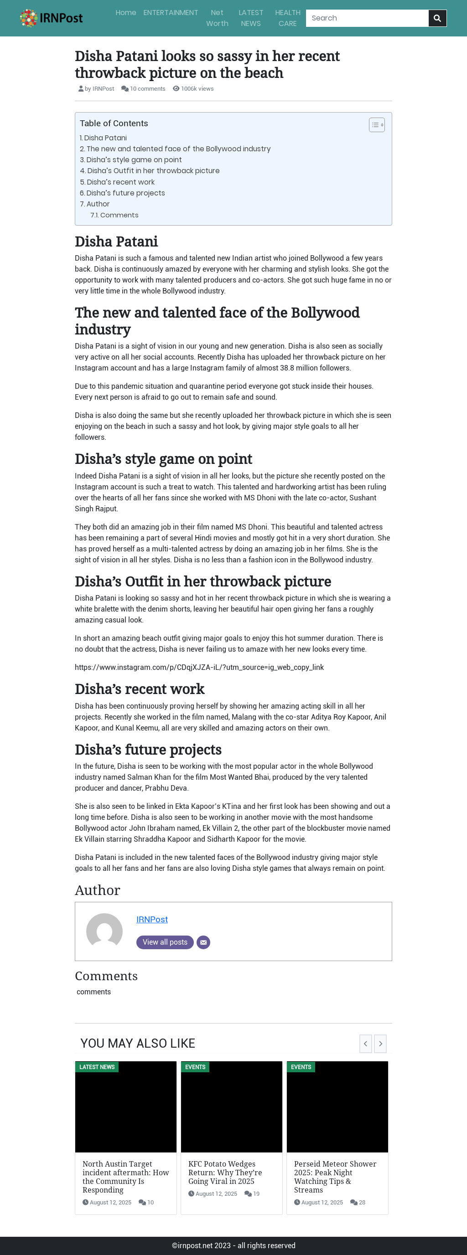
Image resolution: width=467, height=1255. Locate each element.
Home (126, 12)
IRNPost (152, 919)
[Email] (203, 942)
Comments (119, 215)
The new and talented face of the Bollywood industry (179, 149)
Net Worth (217, 18)
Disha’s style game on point (134, 160)
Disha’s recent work (121, 182)
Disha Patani (105, 138)
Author (98, 204)
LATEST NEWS (251, 18)
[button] (372, 125)
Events (195, 1067)
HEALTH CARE (288, 18)
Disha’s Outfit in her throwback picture (154, 170)
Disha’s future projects (126, 193)
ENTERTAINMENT (171, 12)
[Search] (367, 18)
